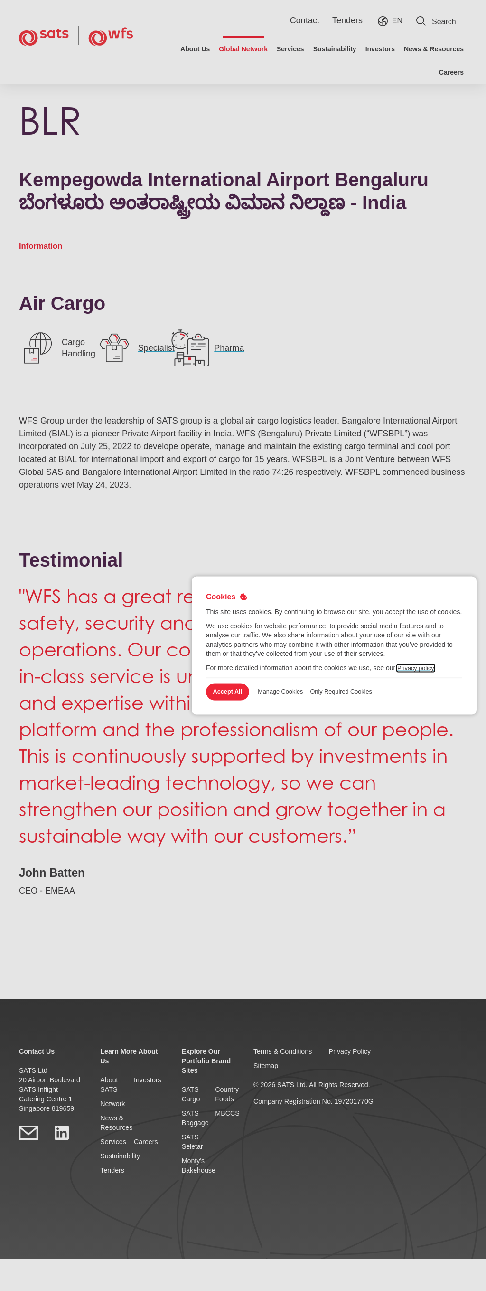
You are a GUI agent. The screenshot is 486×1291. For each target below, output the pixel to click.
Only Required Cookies (361, 691)
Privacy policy (417, 667)
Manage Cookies (295, 691)
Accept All (232, 691)
